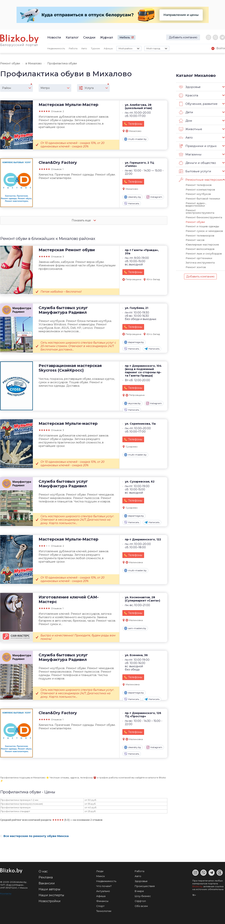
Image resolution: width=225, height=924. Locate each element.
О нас (43, 871)
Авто (84, 48)
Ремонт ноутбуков (198, 193)
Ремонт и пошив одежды (202, 220)
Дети (186, 112)
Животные (190, 129)
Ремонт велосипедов (200, 242)
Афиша (108, 48)
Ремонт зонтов (195, 259)
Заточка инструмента (200, 255)
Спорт (100, 906)
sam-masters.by (135, 628)
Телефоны (135, 124)
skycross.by (132, 403)
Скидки (89, 37)
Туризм (95, 48)
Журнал (106, 37)
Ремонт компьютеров (200, 189)
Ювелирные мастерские (202, 237)
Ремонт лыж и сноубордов (203, 246)
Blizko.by (197, 886)
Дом (185, 121)
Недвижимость (56, 48)
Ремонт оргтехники (198, 251)
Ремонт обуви (10, 63)
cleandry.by (132, 197)
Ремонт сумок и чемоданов (204, 224)
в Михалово (34, 63)
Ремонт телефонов (198, 184)
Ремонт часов (195, 233)
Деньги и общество (197, 163)
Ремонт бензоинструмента (203, 211)
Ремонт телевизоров (200, 229)
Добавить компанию (183, 37)
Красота (188, 95)
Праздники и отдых (197, 146)
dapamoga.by (134, 342)
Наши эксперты (51, 895)
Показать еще (84, 220)
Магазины (190, 154)
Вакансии (47, 883)
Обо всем (141, 906)
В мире (139, 891)
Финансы (102, 901)
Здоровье (190, 87)
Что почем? (104, 886)
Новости (54, 37)
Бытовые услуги (194, 171)
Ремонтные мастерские (200, 180)
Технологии (103, 911)
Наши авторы (49, 889)
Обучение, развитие (198, 104)
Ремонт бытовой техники (202, 198)
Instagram (154, 197)
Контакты (5, 893)
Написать (131, 203)
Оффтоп (140, 901)
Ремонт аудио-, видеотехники (205, 202)
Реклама (46, 877)
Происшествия (145, 886)
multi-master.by (135, 139)
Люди (99, 871)
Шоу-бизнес (143, 896)
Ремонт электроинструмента (205, 206)
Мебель (125, 37)
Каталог (72, 37)
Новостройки (50, 901)
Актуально (103, 891)
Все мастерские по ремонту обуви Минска (34, 836)
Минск (100, 876)
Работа (73, 48)
